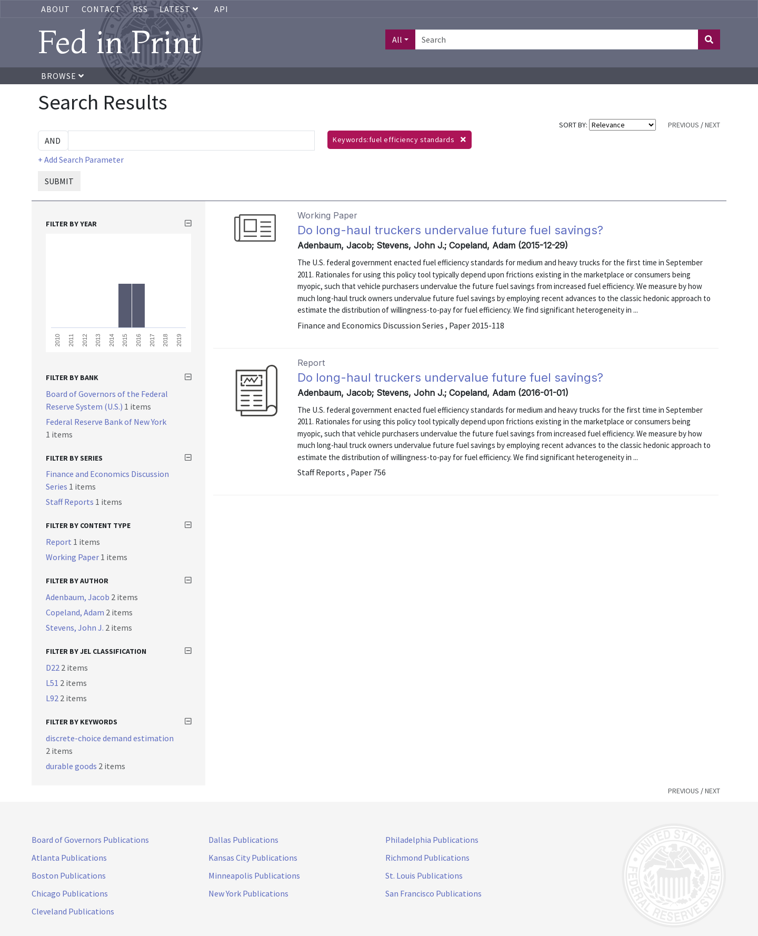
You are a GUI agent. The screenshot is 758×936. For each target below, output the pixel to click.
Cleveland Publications (73, 911)
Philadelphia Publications (431, 839)
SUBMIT (59, 181)
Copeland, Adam (76, 612)
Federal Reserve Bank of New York (106, 421)
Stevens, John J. (75, 627)
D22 (53, 667)
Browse (62, 76)
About (55, 9)
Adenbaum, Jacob (78, 597)
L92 (53, 698)
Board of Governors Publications (90, 839)
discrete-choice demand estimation (110, 738)
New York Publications (248, 893)
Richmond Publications (427, 857)
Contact (101, 9)
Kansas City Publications (252, 857)
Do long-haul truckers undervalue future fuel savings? (450, 230)
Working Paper (73, 557)
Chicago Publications (70, 893)
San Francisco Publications (433, 893)
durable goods (72, 766)
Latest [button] (180, 9)
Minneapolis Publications (254, 875)
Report (59, 541)
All (397, 39)
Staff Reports (70, 501)
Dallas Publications (243, 839)
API (221, 9)
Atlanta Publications (69, 857)
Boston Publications (69, 875)
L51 (53, 683)
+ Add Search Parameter (81, 159)
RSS (140, 9)
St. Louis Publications (424, 875)
